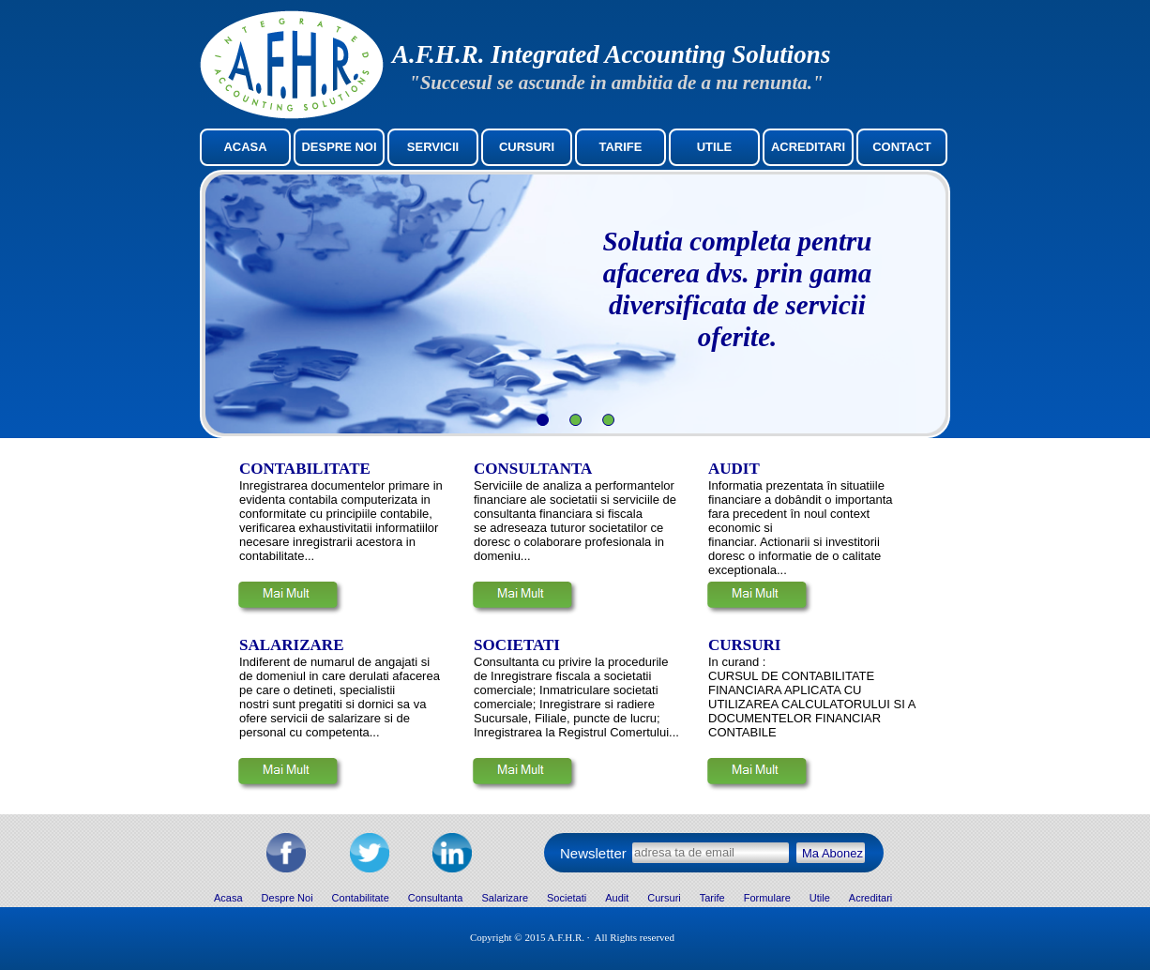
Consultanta (435, 897)
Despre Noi (287, 897)
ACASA (244, 147)
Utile (820, 897)
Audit (616, 897)
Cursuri (663, 897)
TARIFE (621, 147)
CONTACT (901, 147)
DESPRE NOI (338, 147)
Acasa (228, 897)
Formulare (767, 897)
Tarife (712, 897)
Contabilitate (360, 897)
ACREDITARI (808, 147)
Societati (566, 897)
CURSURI (526, 147)
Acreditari (870, 897)
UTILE (715, 147)
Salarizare (504, 897)
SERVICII (433, 147)
